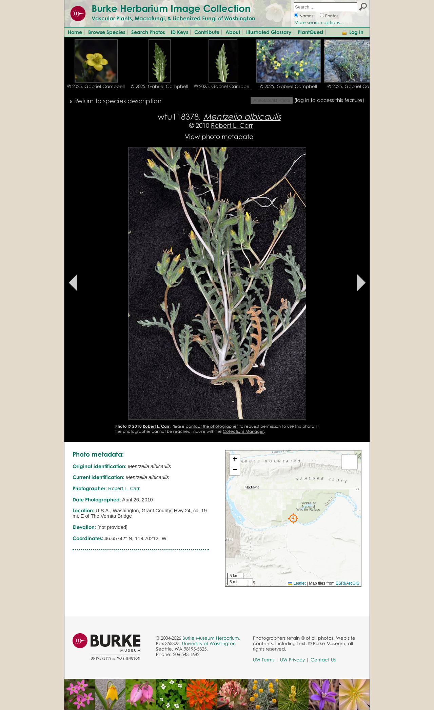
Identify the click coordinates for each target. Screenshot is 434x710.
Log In (356, 32)
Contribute (206, 32)
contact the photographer (212, 426)
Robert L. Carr (232, 125)
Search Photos (148, 32)
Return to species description (117, 101)
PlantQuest (310, 32)
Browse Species (106, 32)
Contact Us (323, 659)
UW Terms (263, 659)
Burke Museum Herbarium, (211, 638)
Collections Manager (243, 431)
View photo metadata (219, 136)
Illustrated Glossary (269, 32)
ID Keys (179, 32)
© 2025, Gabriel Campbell (96, 86)
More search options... (319, 22)
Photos (331, 15)
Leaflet (296, 583)
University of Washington (209, 643)
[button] (293, 518)
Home (75, 32)
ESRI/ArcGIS (347, 583)
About (232, 32)
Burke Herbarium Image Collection (171, 8)
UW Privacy (292, 659)
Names (306, 15)
